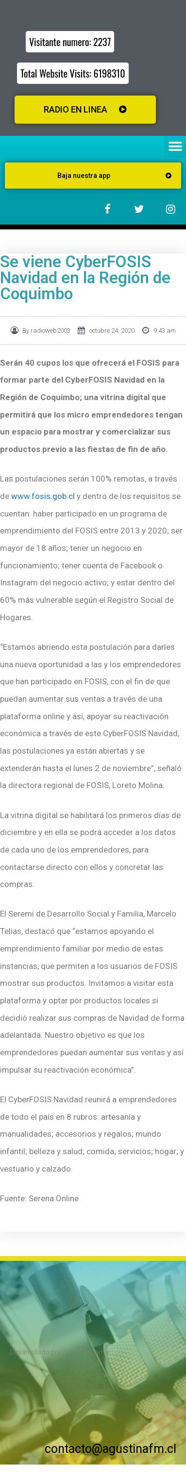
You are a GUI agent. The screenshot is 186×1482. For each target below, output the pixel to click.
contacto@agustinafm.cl (110, 1449)
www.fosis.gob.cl (43, 496)
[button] (175, 147)
